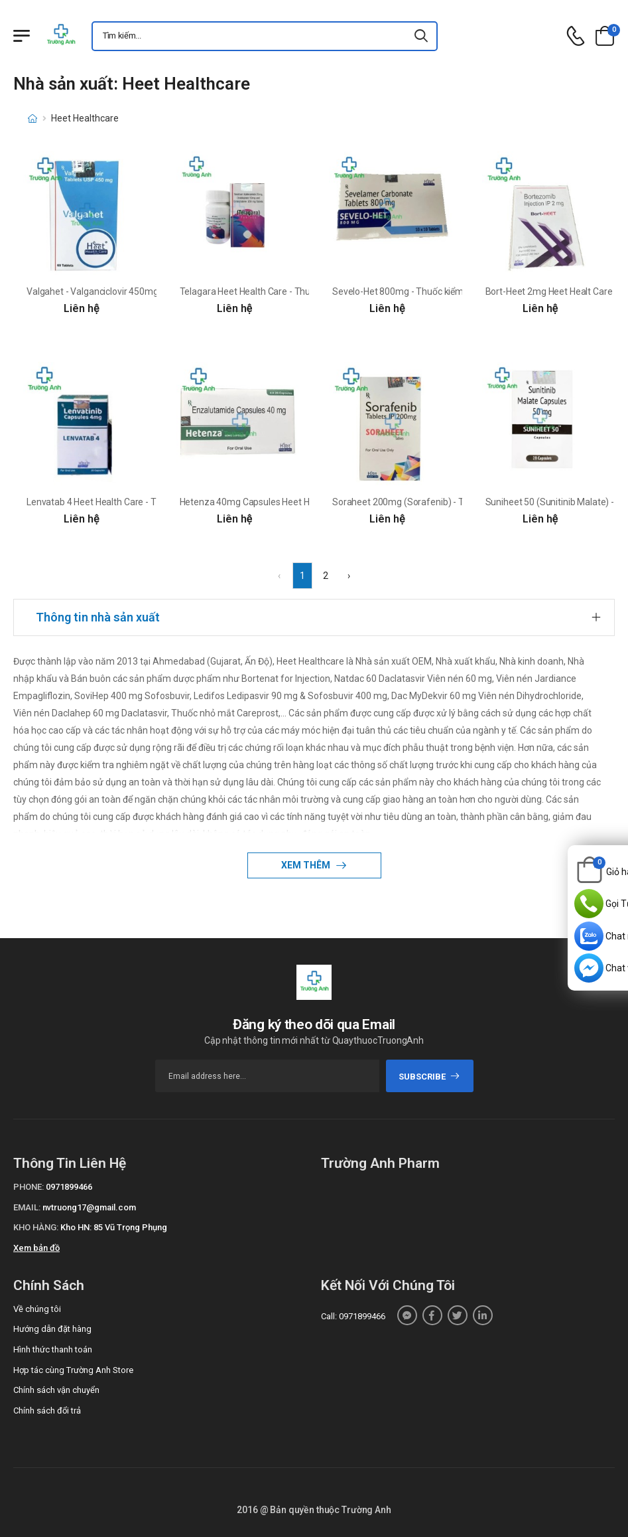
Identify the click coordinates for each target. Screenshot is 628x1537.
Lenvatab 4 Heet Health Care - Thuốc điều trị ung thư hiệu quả (151, 502)
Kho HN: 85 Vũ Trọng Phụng (113, 1227)
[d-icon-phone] (576, 36)
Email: (26, 1207)
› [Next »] (348, 575)
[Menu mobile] (21, 36)
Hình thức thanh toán (52, 1349)
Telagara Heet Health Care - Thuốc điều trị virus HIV (283, 291)
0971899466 (69, 1187)
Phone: (28, 1187)
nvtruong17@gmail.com (89, 1207)
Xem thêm (306, 865)
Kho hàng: (35, 1227)
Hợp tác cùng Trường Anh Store (73, 1370)
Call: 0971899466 (353, 1316)
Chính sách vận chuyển (56, 1390)
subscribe (429, 1077)
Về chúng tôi (37, 1309)
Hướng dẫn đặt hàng (52, 1329)
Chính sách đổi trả (47, 1411)
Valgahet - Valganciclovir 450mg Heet (103, 291)
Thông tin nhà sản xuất (98, 617)
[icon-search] (422, 36)
